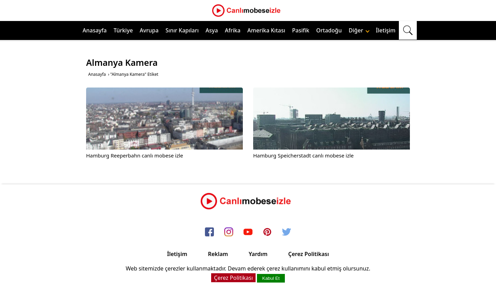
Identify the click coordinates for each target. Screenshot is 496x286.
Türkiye (123, 30)
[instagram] (228, 232)
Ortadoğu (329, 30)
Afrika (232, 30)
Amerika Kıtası (266, 30)
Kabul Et (270, 278)
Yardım (258, 254)
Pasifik (300, 30)
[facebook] (209, 232)
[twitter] (286, 232)
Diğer (359, 30)
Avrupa (149, 30)
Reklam (218, 254)
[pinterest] (267, 232)
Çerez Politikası (308, 254)
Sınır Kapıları (181, 30)
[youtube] (248, 232)
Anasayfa (95, 30)
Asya (212, 30)
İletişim (385, 30)
